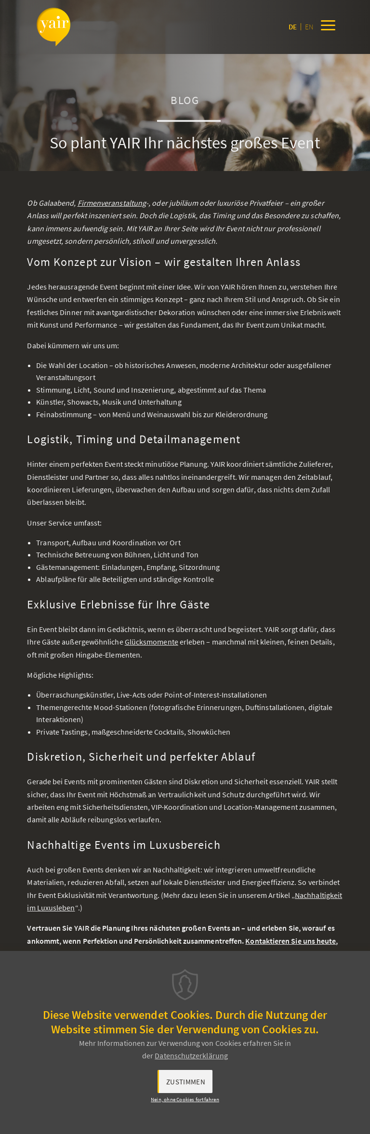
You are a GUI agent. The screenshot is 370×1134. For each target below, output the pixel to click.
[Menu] (328, 27)
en (309, 26)
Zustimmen (185, 1081)
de (293, 26)
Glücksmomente (151, 641)
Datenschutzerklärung (191, 1055)
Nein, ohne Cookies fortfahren (185, 1099)
